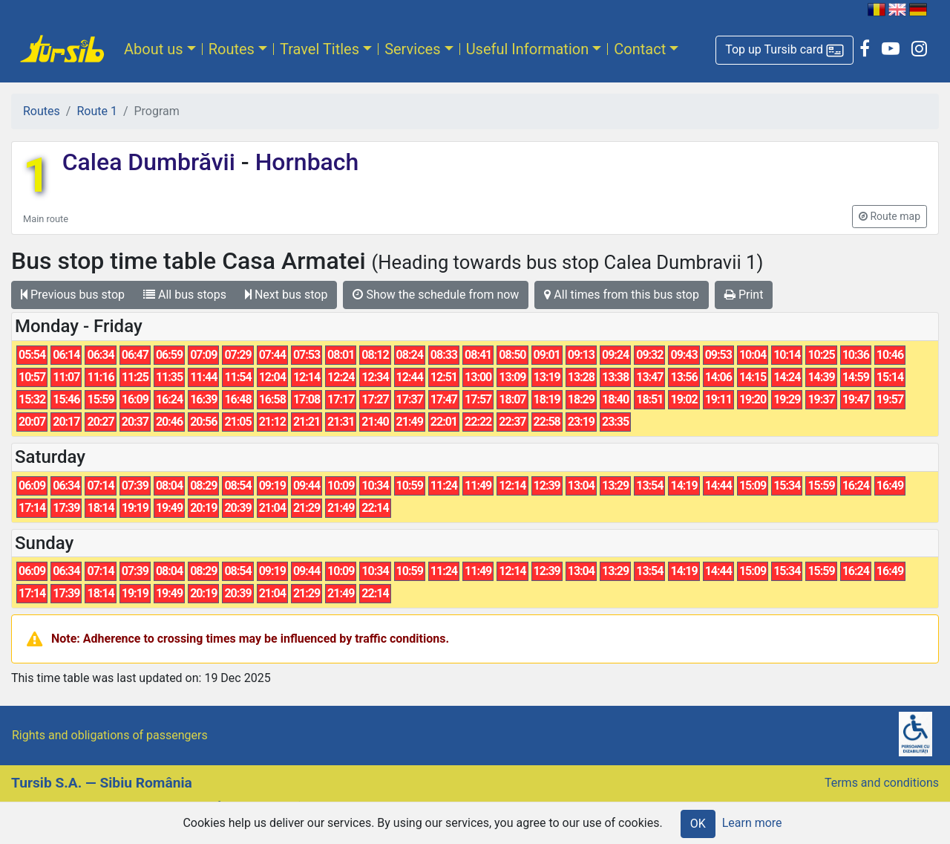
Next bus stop (286, 295)
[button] (784, 50)
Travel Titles (319, 49)
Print (743, 295)
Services (412, 49)
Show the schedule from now (436, 295)
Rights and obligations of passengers (110, 735)
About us (153, 49)
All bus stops (184, 295)
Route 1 (96, 111)
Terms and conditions (882, 783)
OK (698, 824)
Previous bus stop (73, 295)
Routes (232, 49)
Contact (640, 49)
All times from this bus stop (621, 295)
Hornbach (304, 162)
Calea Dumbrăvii (151, 162)
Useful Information (527, 49)
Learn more (752, 823)
